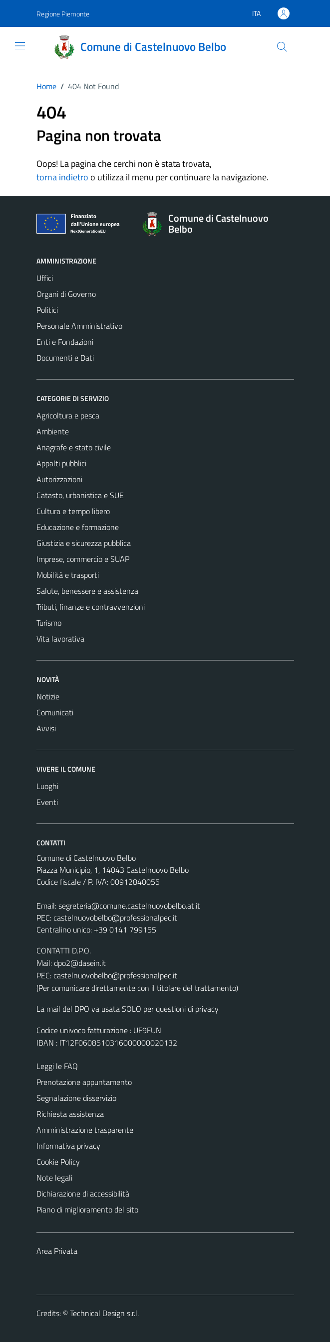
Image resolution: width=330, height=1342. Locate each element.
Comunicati (54, 712)
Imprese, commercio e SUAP (82, 559)
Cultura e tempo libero (73, 511)
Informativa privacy (68, 1146)
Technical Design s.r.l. (104, 1313)
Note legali (54, 1178)
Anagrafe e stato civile (73, 447)
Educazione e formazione (77, 527)
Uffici (44, 278)
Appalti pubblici (61, 463)
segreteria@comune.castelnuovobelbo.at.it (129, 906)
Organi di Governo (66, 294)
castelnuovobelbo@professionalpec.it (115, 918)
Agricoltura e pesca (67, 415)
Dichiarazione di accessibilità (82, 1194)
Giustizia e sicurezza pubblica (83, 543)
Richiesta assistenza (70, 1114)
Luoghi (47, 786)
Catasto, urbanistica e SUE (80, 495)
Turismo (48, 623)
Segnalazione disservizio (76, 1098)
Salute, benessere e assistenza (87, 591)
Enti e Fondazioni (64, 342)
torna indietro (62, 177)
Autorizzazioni (59, 479)
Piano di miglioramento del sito (87, 1209)
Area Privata (56, 1251)
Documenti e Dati (65, 358)
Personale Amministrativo (79, 326)
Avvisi (46, 728)
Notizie (47, 696)
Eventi (47, 802)
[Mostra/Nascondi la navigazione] (20, 46)
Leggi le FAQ (57, 1066)
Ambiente (52, 431)
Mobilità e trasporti (67, 575)
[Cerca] (282, 47)
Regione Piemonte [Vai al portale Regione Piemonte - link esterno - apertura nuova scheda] (62, 13)
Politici (47, 310)
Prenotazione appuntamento (84, 1082)
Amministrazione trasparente (84, 1130)
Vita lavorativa (60, 639)
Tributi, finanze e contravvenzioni (90, 607)
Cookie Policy (58, 1162)
